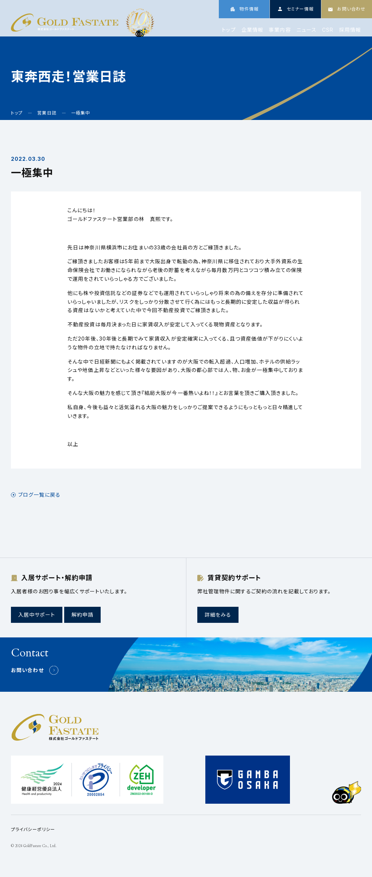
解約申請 (82, 615)
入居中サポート (36, 615)
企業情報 (252, 29)
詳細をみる (218, 615)
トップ (229, 29)
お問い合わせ (27, 670)
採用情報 (350, 29)
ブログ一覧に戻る (39, 494)
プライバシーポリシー (33, 829)
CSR (327, 29)
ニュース (307, 29)
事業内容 (280, 29)
